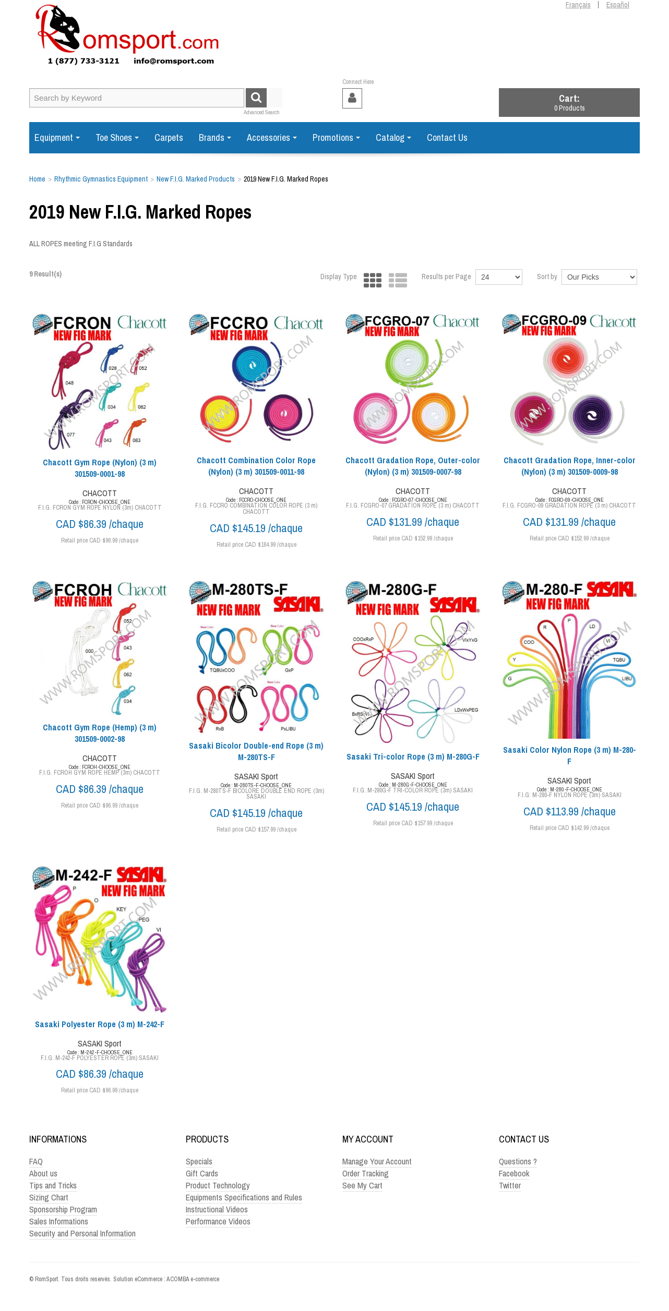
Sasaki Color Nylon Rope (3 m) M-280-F (569, 755)
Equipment (57, 137)
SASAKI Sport (256, 776)
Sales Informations (58, 1221)
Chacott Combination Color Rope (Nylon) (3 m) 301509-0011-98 (256, 465)
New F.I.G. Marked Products (196, 179)
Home (37, 179)
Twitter (510, 1185)
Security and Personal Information (82, 1233)
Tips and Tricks (53, 1185)
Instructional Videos (217, 1209)
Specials (199, 1161)
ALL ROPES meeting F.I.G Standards (81, 243)
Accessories (272, 137)
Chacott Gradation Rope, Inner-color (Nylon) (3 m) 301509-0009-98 (570, 465)
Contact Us (447, 137)
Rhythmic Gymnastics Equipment (101, 179)
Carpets (168, 137)
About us (43, 1173)
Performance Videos (218, 1221)
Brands (215, 137)
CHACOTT (99, 493)
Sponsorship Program (63, 1209)
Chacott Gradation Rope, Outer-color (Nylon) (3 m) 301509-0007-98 (412, 465)
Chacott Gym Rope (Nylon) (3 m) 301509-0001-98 (100, 467)
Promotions (336, 137)
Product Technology (218, 1185)
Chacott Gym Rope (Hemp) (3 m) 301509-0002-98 (100, 732)
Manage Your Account (377, 1161)
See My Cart (362, 1185)
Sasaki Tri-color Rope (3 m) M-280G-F (413, 756)
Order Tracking (365, 1173)
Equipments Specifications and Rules (244, 1197)
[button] (569, 102)
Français (578, 4)
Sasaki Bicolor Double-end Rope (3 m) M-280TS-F (256, 751)
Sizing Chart (48, 1197)
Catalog (393, 137)
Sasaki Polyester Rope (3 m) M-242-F (99, 1024)
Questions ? (518, 1161)
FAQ (36, 1161)
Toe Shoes (117, 137)
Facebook (514, 1173)
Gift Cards (202, 1173)
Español (617, 4)
